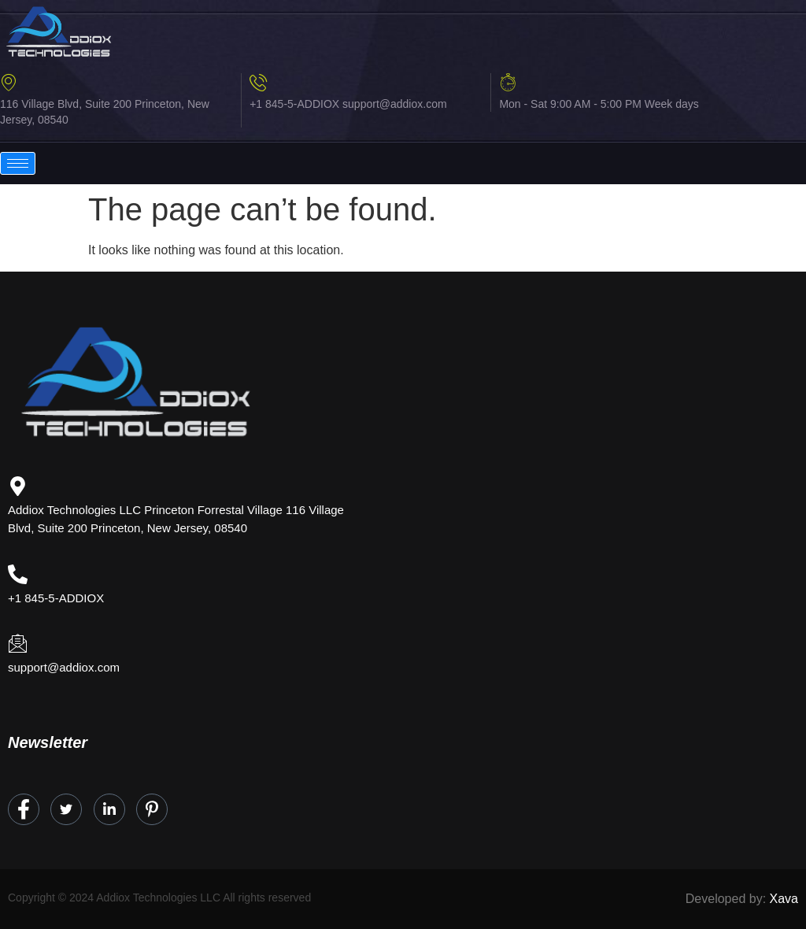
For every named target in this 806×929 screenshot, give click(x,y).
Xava (784, 898)
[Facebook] (23, 809)
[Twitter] (66, 809)
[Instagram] (152, 809)
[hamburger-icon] (17, 163)
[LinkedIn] (109, 809)
